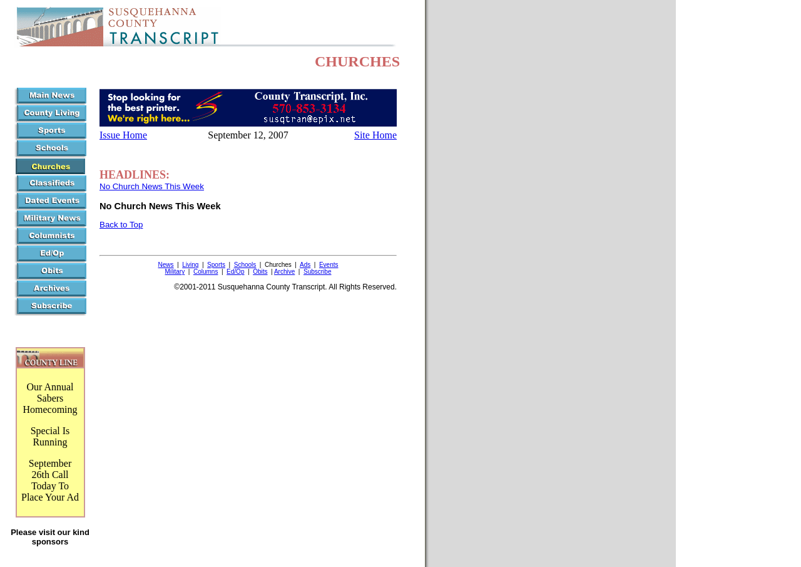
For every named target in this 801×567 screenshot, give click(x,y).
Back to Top (121, 224)
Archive (284, 271)
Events (329, 264)
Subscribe (317, 271)
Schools (245, 264)
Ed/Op (235, 271)
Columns (205, 271)
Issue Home (123, 135)
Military (175, 271)
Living (190, 264)
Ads (305, 264)
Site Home (375, 135)
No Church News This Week (151, 186)
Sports (216, 264)
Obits (260, 271)
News (166, 264)
